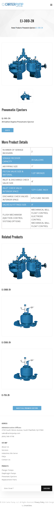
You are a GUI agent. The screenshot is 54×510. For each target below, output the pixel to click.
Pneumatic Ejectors (9, 476)
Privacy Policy (39, 502)
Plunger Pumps (8, 470)
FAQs (4, 456)
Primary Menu (51, 5)
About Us (5, 447)
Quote (7, 130)
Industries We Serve (10, 453)
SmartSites (28, 505)
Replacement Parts (9, 479)
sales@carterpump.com (11, 433)
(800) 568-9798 (8, 436)
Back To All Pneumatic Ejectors (27, 408)
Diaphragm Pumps (9, 473)
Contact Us (6, 459)
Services (5, 450)
